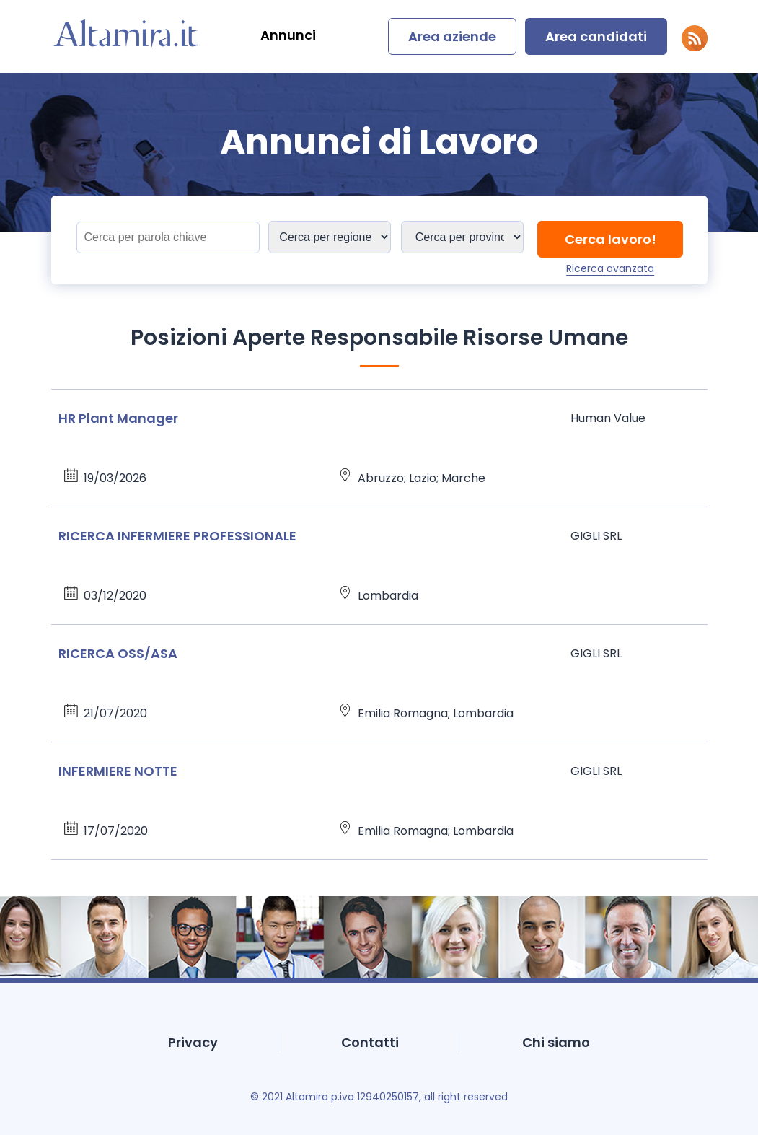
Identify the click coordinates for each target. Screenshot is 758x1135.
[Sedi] (329, 237)
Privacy (193, 1042)
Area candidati (596, 36)
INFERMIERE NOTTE (117, 771)
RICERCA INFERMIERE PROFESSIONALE (177, 536)
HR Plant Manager (118, 418)
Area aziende (452, 36)
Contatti (370, 1042)
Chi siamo (556, 1042)
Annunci (288, 35)
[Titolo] (168, 237)
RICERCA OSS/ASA (117, 653)
